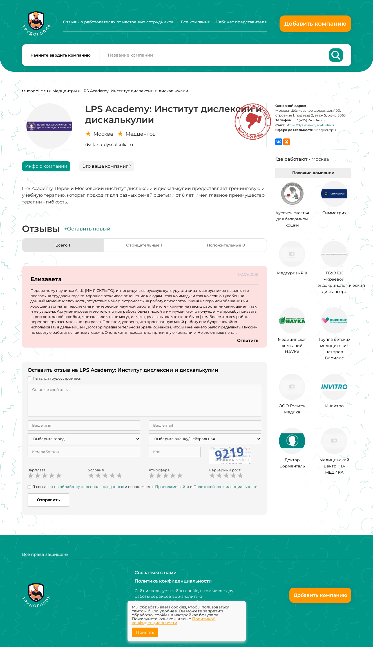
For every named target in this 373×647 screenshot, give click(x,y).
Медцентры (64, 93)
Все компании (196, 21)
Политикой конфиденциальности (225, 489)
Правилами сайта (172, 489)
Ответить (247, 343)
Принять (145, 632)
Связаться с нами (156, 572)
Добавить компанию (315, 23)
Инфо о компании (46, 169)
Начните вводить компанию (60, 56)
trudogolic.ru (35, 93)
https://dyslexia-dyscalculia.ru (310, 128)
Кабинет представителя (241, 21)
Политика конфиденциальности (173, 580)
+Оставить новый (87, 232)
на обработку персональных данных (89, 489)
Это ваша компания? (106, 169)
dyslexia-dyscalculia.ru (109, 147)
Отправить (48, 502)
